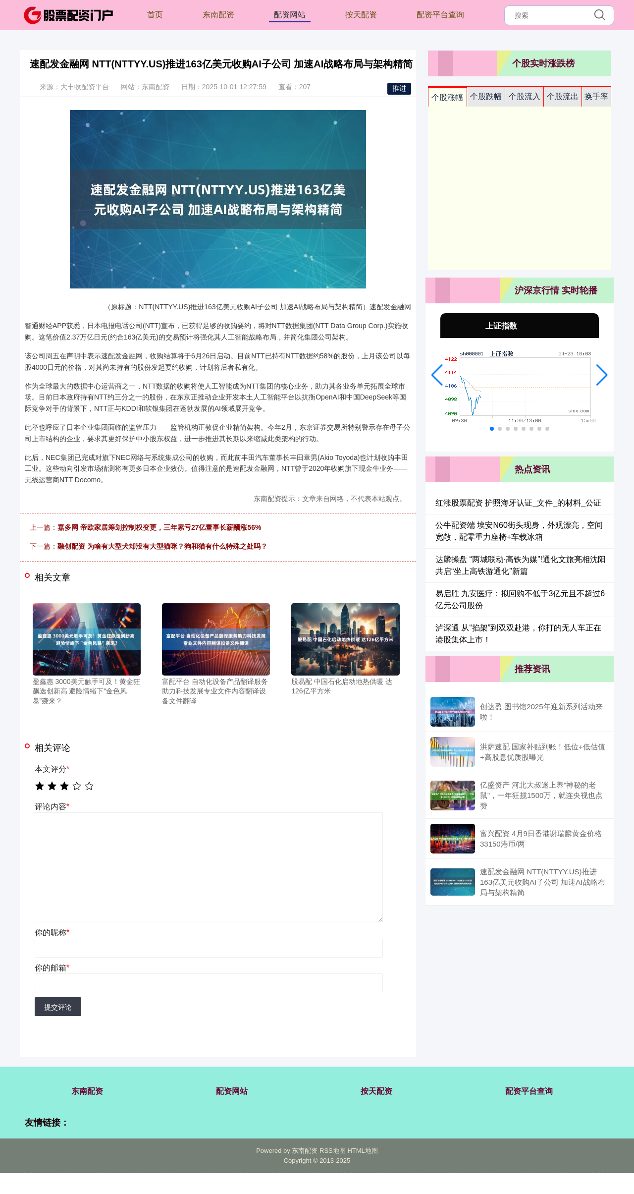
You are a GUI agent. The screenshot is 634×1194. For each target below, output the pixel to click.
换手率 (596, 96)
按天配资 (361, 14)
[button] (437, 375)
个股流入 (524, 96)
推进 (399, 88)
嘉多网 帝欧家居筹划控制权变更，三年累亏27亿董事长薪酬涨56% (159, 527)
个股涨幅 (447, 97)
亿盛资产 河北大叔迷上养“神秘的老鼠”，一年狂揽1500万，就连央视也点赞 (541, 795)
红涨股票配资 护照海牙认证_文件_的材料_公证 (518, 503)
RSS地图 (332, 1150)
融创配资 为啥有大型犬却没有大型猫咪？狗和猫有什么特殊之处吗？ (162, 546)
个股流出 (563, 96)
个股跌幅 (486, 96)
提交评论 (58, 1007)
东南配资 (218, 14)
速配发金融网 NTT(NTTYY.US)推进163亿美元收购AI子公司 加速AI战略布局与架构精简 (542, 882)
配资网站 (290, 14)
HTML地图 (362, 1150)
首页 (155, 14)
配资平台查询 (440, 14)
